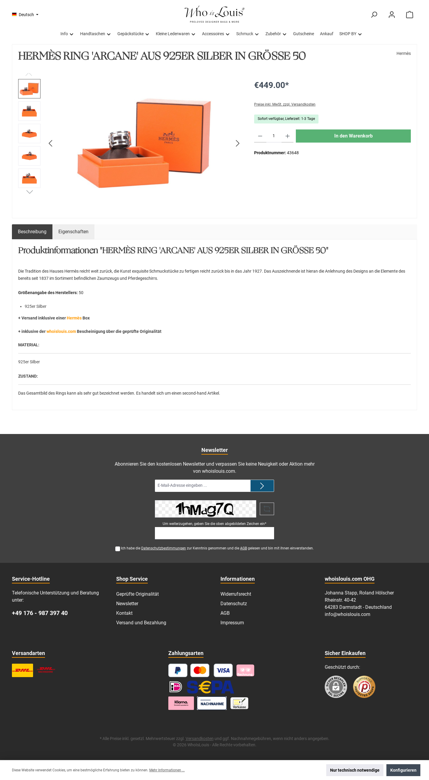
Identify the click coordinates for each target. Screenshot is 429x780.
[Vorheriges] (50, 143)
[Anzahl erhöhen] (288, 136)
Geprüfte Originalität (137, 594)
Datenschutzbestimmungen (163, 548)
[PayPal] (177, 670)
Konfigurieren (403, 770)
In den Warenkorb (353, 136)
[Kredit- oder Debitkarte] (211, 670)
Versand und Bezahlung (141, 622)
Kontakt (124, 613)
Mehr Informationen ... (167, 770)
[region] (130, 143)
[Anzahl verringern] (260, 136)
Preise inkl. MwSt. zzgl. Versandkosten (284, 104)
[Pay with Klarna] (245, 670)
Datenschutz (233, 603)
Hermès (404, 53)
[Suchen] (373, 15)
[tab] (32, 231)
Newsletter (127, 603)
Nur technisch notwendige (355, 770)
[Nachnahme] (212, 703)
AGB (243, 548)
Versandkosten (200, 738)
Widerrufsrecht (235, 594)
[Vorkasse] (239, 703)
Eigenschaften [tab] (73, 231)
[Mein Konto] (391, 15)
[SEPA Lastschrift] (210, 686)
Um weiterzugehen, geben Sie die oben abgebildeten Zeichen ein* (214, 524)
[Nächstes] (237, 143)
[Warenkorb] (409, 15)
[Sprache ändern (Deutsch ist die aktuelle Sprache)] (25, 15)
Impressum (232, 622)
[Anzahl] (274, 136)
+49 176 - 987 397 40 (40, 613)
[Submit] (262, 486)
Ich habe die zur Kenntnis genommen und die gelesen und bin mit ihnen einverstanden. (217, 548)
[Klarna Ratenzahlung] (181, 703)
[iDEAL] (175, 686)
